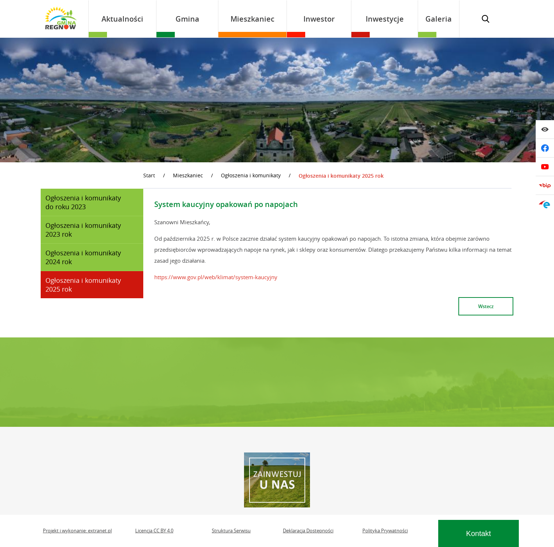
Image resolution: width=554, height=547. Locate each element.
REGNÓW (277, 382)
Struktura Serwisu (231, 531)
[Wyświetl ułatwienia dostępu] (545, 129)
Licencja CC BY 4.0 (154, 531)
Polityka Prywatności (385, 531)
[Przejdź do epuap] (545, 204)
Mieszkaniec (188, 175)
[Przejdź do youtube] (545, 167)
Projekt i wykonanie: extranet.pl (77, 531)
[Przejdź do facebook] (545, 148)
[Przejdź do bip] (545, 185)
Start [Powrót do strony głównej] (149, 175)
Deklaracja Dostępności (308, 531)
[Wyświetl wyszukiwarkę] (485, 19)
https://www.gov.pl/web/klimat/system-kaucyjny (215, 277)
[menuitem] (122, 19)
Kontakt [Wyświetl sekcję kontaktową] (478, 533)
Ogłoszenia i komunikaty (251, 175)
